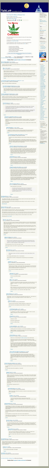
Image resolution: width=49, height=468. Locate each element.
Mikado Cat (4, 207)
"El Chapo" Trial (42, 88)
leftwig (3, 94)
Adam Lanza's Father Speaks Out (13, 53)
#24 (22, 309)
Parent (5, 78)
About (43, 20)
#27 (22, 326)
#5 (12, 103)
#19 (19, 363)
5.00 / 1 (7, 68)
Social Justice (42, 115)
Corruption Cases (42, 79)
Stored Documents (43, 87)
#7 (18, 127)
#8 (26, 134)
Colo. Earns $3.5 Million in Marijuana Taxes (7, 57)
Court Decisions (42, 80)
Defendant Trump (42, 67)
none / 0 (9, 103)
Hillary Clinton (42, 95)
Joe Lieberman (42, 98)
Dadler (12, 157)
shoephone (12, 352)
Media (41, 105)
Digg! (12, 20)
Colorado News (15, 16)
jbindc (6, 238)
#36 (16, 420)
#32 (11, 438)
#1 (23, 80)
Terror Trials (42, 116)
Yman (8, 128)
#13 (10, 219)
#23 (14, 300)
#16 (22, 183)
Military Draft (42, 106)
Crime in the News (42, 81)
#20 (16, 279)
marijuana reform (11, 18)
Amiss (3, 62)
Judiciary (41, 99)
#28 (19, 156)
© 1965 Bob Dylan (42, 143)
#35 (9, 446)
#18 (17, 273)
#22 (16, 293)
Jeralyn (9, 16)
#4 (10, 196)
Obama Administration (43, 108)
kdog (4, 220)
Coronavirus (42, 66)
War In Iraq (41, 118)
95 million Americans (23, 337)
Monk (42, 126)
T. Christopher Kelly (43, 47)
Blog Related (42, 76)
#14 (15, 237)
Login (15, 59)
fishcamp (3, 453)
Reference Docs (42, 73)
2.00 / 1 (21, 80)
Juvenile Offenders (43, 100)
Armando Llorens (42, 46)
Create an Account (22, 59)
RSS (44, 20)
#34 (14, 403)
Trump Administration (43, 74)
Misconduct (42, 107)
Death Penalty (42, 83)
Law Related (42, 101)
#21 (15, 372)
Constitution (42, 78)
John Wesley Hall (42, 48)
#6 (20, 116)
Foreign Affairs (42, 94)
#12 (9, 68)
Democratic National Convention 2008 (43, 86)
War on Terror (42, 119)
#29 (26, 167)
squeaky (8, 250)
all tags (15, 18)
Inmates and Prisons (43, 96)
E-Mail (41, 21)
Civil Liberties (42, 77)
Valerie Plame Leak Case (43, 117)
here (24, 43)
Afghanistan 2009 (42, 75)
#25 (17, 316)
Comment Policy (44, 21)
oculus (3, 81)
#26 (19, 335)
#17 (15, 261)
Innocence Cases (42, 97)
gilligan (3, 439)
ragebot (3, 197)
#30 (19, 388)
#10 (26, 146)
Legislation (41, 102)
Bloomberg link (4, 203)
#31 (17, 395)
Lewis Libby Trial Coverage (42, 104)
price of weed (9, 216)
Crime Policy (42, 82)
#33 (28, 351)
